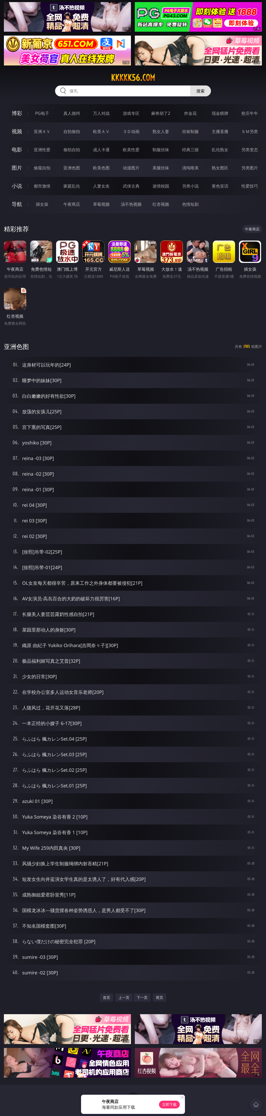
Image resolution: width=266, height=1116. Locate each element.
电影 (17, 149)
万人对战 (101, 113)
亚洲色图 (71, 168)
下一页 (142, 997)
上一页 (123, 997)
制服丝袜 (160, 149)
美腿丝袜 (160, 168)
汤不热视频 (131, 204)
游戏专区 (131, 113)
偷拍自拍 (71, 149)
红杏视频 (160, 204)
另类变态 (249, 149)
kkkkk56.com (133, 77)
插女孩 (42, 204)
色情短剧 (190, 204)
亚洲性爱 (42, 149)
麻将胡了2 (160, 113)
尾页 (159, 997)
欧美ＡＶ (101, 131)
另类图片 (249, 168)
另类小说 (190, 186)
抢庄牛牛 (249, 113)
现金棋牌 (220, 113)
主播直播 (220, 131)
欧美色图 (101, 168)
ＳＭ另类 (249, 131)
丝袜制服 (190, 131)
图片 (17, 167)
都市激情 (42, 186)
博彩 (17, 113)
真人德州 (71, 113)
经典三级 (190, 149)
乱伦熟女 (220, 149)
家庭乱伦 (71, 186)
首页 (106, 997)
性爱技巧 (249, 186)
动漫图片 (131, 168)
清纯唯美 (190, 168)
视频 (17, 131)
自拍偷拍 (71, 131)
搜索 (200, 91)
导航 (17, 204)
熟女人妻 (160, 131)
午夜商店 (71, 204)
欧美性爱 (131, 149)
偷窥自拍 (42, 168)
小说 (17, 185)
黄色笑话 (220, 186)
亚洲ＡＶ (42, 131)
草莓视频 (101, 204)
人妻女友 (101, 186)
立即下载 (169, 1104)
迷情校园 (160, 186)
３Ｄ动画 (131, 131)
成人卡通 (101, 149)
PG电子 (42, 113)
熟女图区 (220, 168)
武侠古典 (131, 186)
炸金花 (190, 113)
